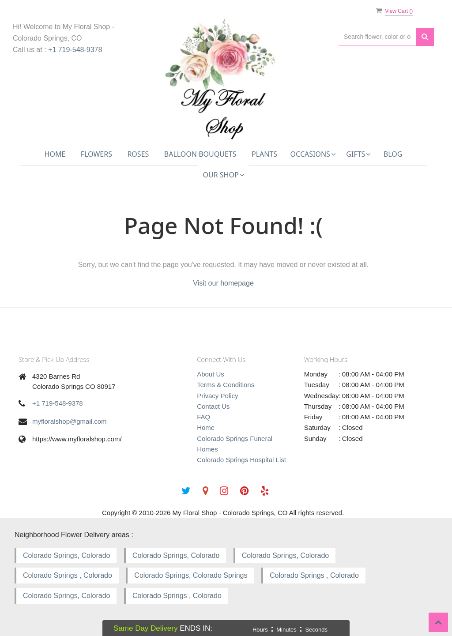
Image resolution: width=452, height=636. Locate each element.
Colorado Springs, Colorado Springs (190, 575)
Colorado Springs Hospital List (241, 459)
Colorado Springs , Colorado (67, 575)
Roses (138, 154)
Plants (264, 154)
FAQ (203, 417)
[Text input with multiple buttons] (377, 36)
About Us (210, 374)
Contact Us (213, 406)
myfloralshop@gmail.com (69, 421)
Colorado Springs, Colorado (66, 555)
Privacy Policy (217, 395)
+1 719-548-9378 (75, 49)
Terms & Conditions (225, 384)
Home (55, 154)
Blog (393, 154)
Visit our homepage (223, 283)
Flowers (96, 154)
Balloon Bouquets (200, 154)
